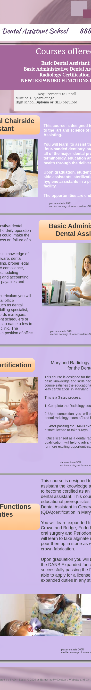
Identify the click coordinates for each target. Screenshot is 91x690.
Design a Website (68, 679)
